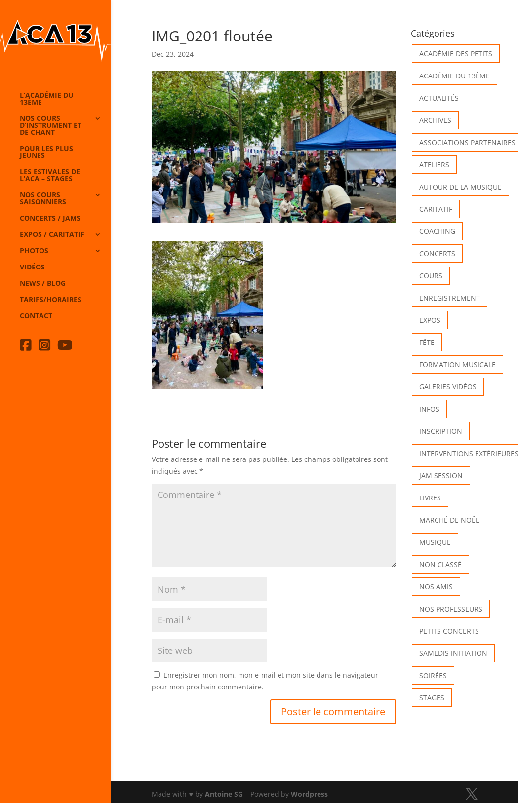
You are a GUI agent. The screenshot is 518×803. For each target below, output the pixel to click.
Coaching (437, 231)
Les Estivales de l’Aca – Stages (50, 175)
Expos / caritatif (52, 235)
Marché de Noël (449, 520)
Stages (431, 697)
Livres (430, 497)
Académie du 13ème (454, 75)
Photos (34, 251)
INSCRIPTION (440, 431)
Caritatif (435, 209)
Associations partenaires (467, 142)
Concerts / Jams (50, 219)
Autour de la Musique (460, 186)
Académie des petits (455, 53)
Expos (429, 320)
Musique (435, 542)
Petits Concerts (449, 631)
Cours (430, 275)
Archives (435, 120)
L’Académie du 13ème (47, 99)
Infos (429, 409)
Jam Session (441, 475)
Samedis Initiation (453, 653)
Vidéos (32, 267)
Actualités (439, 98)
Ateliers (434, 164)
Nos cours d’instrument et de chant (50, 126)
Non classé (440, 564)
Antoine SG (224, 794)
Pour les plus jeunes (46, 152)
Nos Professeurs (450, 608)
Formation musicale (457, 364)
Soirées (433, 675)
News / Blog (43, 284)
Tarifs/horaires (50, 300)
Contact (36, 316)
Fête (427, 342)
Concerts (437, 253)
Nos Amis (436, 586)
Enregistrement (449, 298)
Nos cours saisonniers (43, 198)
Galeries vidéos (448, 386)
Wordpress (309, 794)
